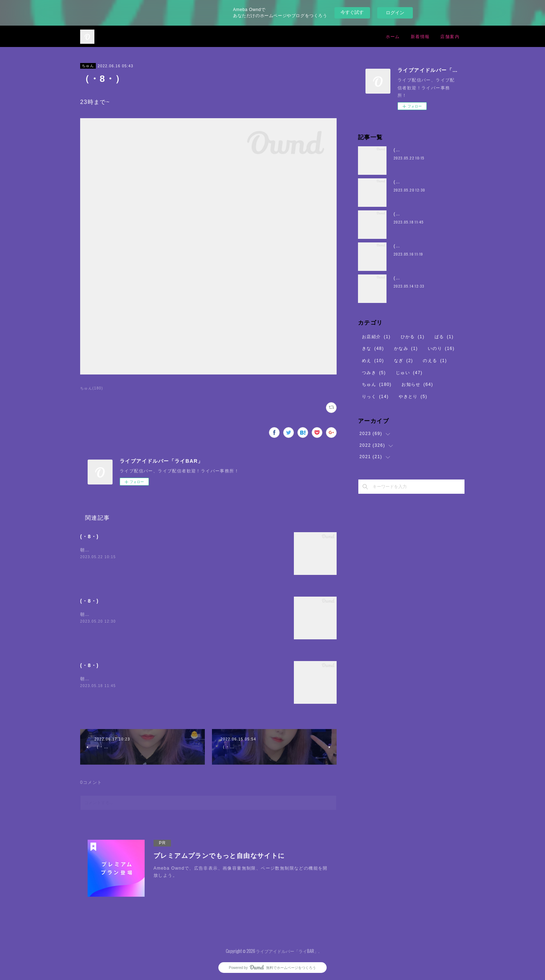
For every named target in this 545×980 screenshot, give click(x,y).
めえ (373, 360)
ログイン (395, 12)
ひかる (413, 336)
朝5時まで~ (92, 549)
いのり (441, 348)
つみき (374, 372)
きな (373, 348)
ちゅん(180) (91, 388)
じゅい (409, 372)
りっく (375, 396)
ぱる (444, 336)
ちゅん (88, 66)
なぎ (403, 360)
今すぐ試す (352, 12)
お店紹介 (376, 336)
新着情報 (420, 36)
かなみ (406, 348)
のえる (435, 360)
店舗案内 (450, 36)
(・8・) (89, 536)
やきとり (413, 396)
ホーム (393, 36)
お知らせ (417, 384)
